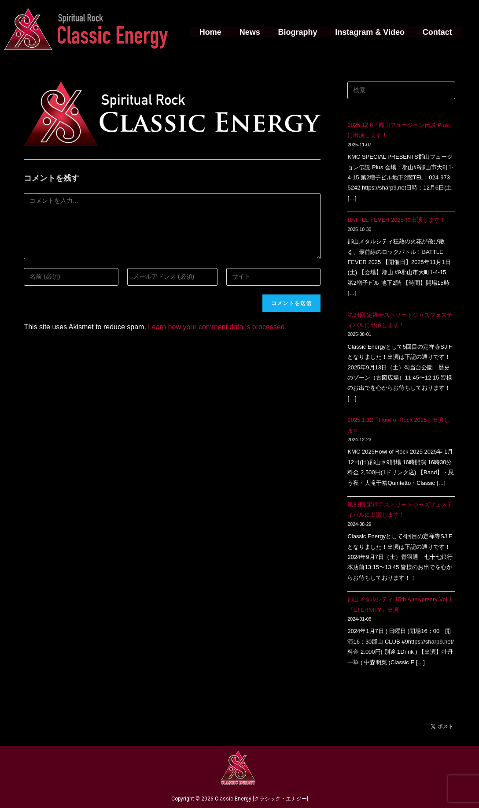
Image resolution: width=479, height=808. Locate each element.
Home (213, 32)
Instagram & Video (368, 32)
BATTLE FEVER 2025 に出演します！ (396, 219)
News (250, 32)
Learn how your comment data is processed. (217, 327)
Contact (435, 32)
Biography (297, 32)
